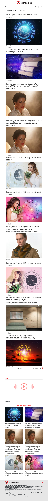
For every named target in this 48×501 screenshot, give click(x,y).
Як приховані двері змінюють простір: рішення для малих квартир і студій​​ (23, 298)
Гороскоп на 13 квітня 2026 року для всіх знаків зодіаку (14, 473)
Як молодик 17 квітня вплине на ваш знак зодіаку (13, 425)
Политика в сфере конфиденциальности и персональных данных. (26, 498)
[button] (38, 7)
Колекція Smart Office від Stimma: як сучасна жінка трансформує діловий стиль (22, 228)
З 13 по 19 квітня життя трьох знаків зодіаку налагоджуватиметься (33, 425)
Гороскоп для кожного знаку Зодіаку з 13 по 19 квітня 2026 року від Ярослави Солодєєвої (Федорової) (23, 86)
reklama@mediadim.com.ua (26, 492)
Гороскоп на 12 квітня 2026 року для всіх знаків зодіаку (34, 473)
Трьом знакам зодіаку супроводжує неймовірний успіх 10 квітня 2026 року (20, 336)
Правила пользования (9, 498)
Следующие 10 (38, 368)
